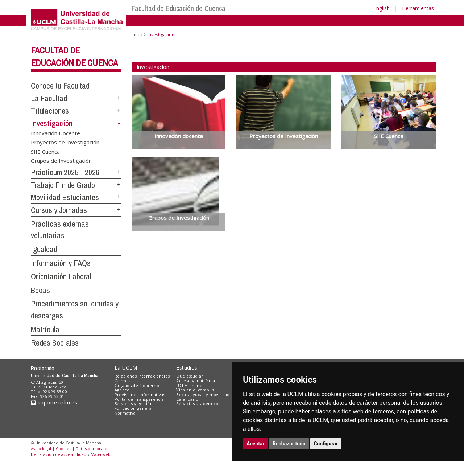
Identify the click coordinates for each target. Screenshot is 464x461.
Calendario (187, 399)
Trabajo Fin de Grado (63, 185)
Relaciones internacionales (142, 376)
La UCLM (126, 367)
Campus (123, 380)
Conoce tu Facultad (60, 85)
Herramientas (418, 8)
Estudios (186, 367)
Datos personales (92, 448)
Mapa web (101, 454)
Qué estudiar (189, 376)
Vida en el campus (195, 389)
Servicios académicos (198, 403)
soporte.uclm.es (54, 402)
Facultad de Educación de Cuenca (178, 8)
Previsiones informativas (140, 394)
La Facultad (49, 98)
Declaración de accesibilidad (58, 454)
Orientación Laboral (61, 276)
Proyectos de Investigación (65, 142)
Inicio (137, 35)
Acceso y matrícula (195, 380)
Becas (40, 290)
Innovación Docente (55, 132)
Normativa (125, 413)
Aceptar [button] (255, 443)
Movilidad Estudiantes (65, 197)
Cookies (63, 448)
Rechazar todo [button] (289, 443)
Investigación (51, 123)
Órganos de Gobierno (137, 385)
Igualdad (44, 249)
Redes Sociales (55, 342)
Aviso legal (41, 448)
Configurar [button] (326, 443)
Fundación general (134, 408)
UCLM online (189, 385)
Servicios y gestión (134, 403)
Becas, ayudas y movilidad (202, 394)
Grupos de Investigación (61, 160)
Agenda (122, 389)
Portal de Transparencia (139, 399)
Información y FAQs (61, 263)
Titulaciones (50, 110)
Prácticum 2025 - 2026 (65, 172)
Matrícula (45, 329)
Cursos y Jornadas (59, 210)
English (381, 8)
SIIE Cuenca (45, 151)
